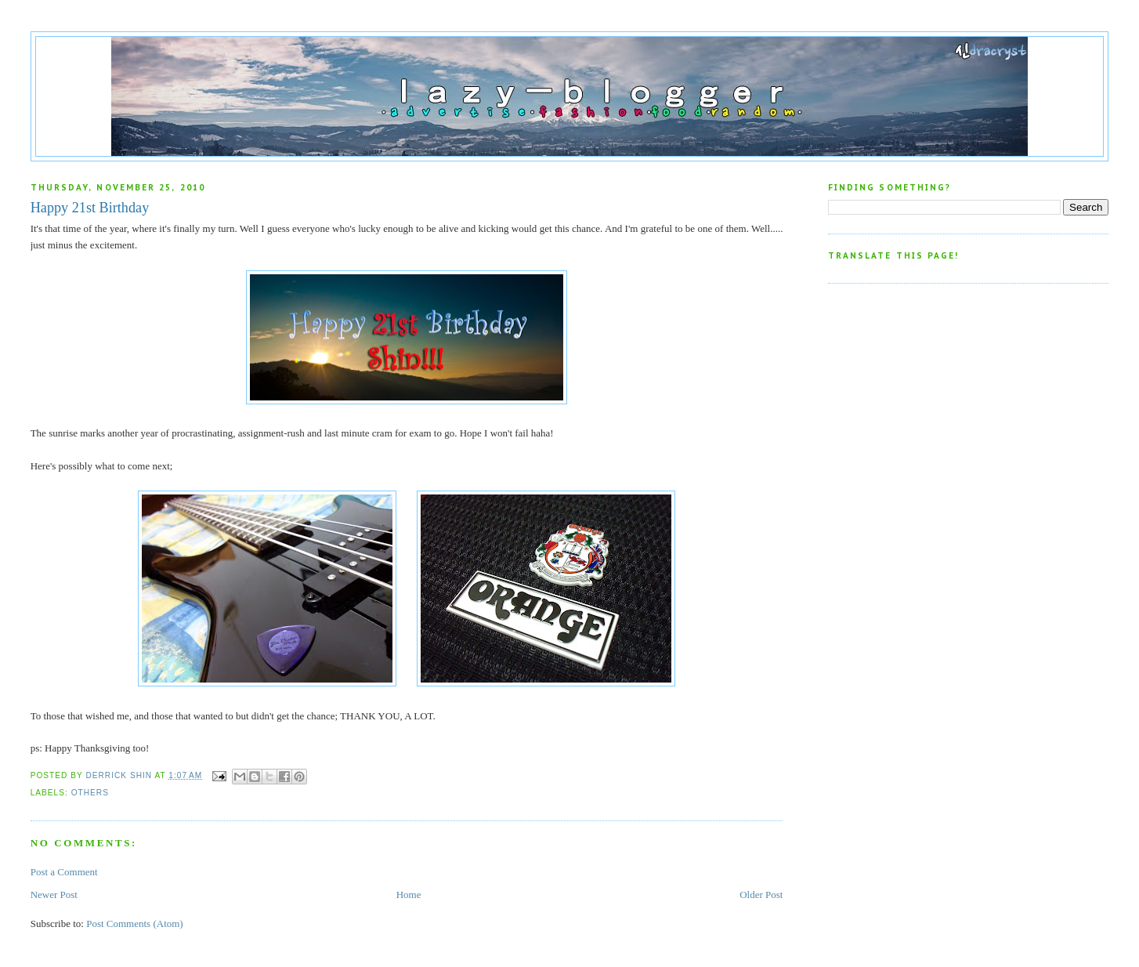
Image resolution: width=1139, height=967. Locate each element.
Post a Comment (64, 872)
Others (90, 792)
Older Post (761, 894)
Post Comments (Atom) (134, 923)
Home (408, 894)
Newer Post (54, 894)
